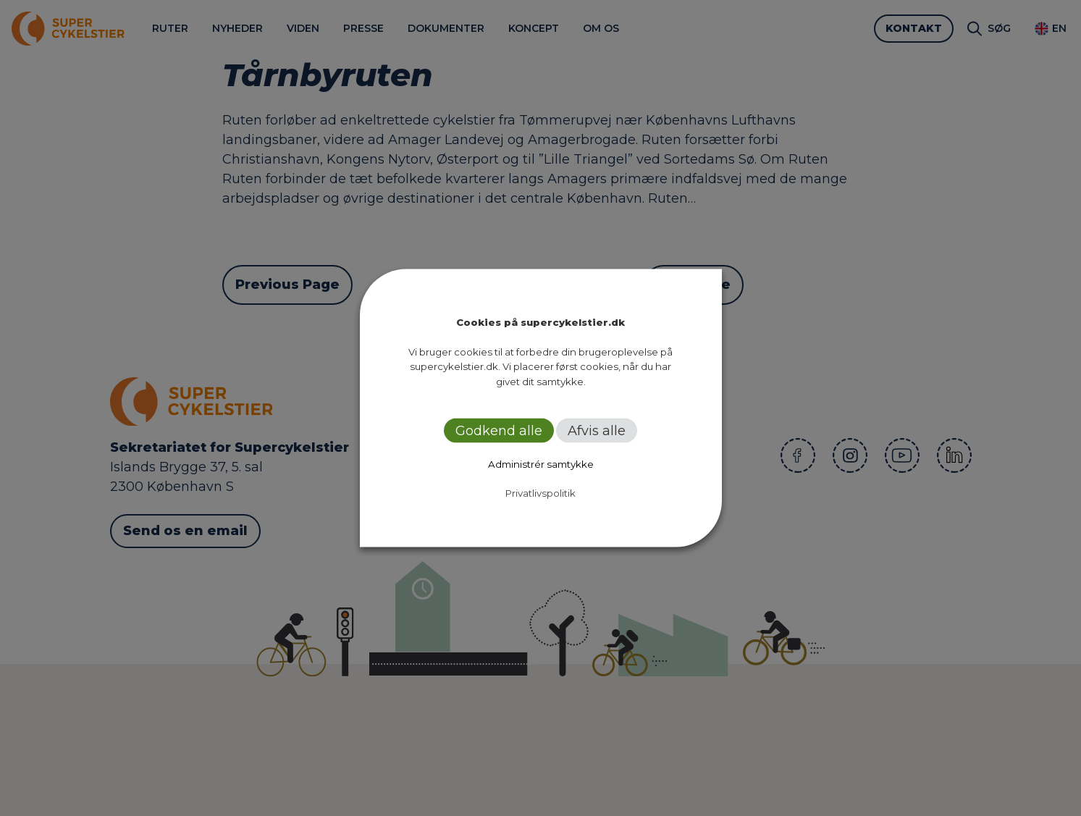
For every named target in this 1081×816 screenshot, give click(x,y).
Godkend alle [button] (498, 431)
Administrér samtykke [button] (541, 464)
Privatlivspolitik (540, 493)
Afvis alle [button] (597, 431)
